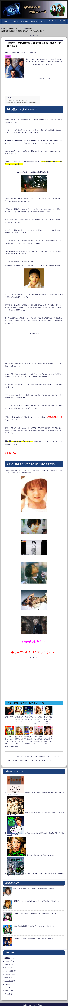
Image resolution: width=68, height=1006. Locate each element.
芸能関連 (15, 21)
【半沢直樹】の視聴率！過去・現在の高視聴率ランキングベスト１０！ (37, 753)
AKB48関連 (8, 978)
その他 (7, 991)
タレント (7, 965)
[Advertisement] (34, 84)
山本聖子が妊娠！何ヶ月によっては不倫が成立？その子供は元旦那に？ (28, 736)
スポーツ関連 (9, 968)
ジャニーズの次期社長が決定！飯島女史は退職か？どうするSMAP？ (19, 718)
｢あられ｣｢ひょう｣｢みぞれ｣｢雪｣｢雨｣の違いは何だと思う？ (28, 718)
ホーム (6, 21)
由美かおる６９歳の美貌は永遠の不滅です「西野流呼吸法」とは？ (34, 911)
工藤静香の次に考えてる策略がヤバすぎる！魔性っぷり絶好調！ (34, 936)
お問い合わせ (61, 21)
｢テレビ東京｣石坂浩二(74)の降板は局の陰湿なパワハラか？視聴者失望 (9, 736)
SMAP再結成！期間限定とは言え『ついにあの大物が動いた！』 (33, 923)
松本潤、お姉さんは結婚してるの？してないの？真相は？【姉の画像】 (48, 718)
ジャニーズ (24, 21)
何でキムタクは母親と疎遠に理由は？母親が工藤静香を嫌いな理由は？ (36, 885)
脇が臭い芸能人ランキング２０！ (37, 852)
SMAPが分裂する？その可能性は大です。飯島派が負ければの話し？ (38, 736)
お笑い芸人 (43, 21)
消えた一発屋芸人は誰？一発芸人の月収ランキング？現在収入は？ (29, 757)
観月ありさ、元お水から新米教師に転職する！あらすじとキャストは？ (48, 736)
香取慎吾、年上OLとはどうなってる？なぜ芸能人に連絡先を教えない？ (36, 898)
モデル (7, 981)
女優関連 (34, 21)
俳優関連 (7, 974)
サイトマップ (52, 21)
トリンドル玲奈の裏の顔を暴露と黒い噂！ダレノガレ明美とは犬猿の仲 (38, 718)
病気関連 (7, 988)
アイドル (7, 984)
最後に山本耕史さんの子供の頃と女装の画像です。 (22, 102)
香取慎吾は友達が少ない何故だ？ (17, 100)
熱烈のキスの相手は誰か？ (9, 716)
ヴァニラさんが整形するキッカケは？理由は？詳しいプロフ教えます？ (19, 737)
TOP (13, 28)
